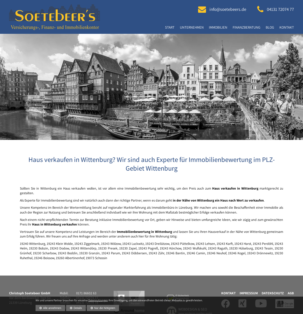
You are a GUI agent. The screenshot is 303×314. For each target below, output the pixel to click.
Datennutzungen (98, 300)
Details (78, 308)
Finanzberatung (246, 27)
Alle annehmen (52, 308)
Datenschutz (273, 293)
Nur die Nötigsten (104, 308)
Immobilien (218, 27)
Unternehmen (192, 27)
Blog (270, 27)
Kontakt (286, 27)
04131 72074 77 (280, 9)
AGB (291, 293)
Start (169, 27)
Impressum (249, 293)
